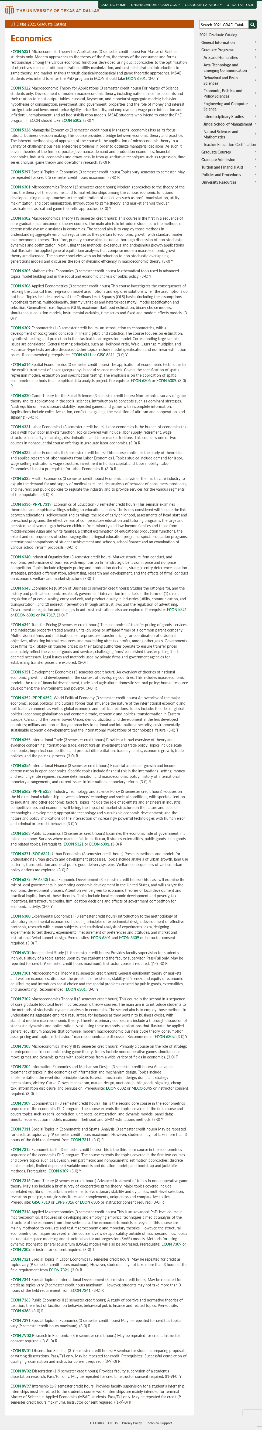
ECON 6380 (20, 916)
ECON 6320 (20, 395)
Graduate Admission (218, 159)
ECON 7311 (20, 1129)
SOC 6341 (41, 853)
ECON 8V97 (21, 1386)
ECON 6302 (71, 120)
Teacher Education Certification (230, 144)
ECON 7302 (20, 998)
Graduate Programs (217, 49)
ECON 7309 (20, 1103)
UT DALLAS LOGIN (241, 4)
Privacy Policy (132, 1423)
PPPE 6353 (42, 791)
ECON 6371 (20, 853)
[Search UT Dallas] (228, 24)
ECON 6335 (20, 478)
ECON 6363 (20, 833)
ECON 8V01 (21, 1350)
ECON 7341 (20, 1279)
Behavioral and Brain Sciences (221, 80)
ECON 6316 (20, 364)
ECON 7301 (20, 973)
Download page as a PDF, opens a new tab (170, 24)
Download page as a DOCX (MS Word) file (176, 24)
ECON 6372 (20, 879)
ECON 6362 (20, 791)
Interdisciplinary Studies (224, 116)
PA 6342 (40, 879)
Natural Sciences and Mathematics (221, 134)
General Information (218, 42)
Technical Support (159, 1423)
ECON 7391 (20, 1320)
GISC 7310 (41, 1202)
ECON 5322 (20, 88)
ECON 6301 (136, 78)
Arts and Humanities (221, 57)
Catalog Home (113, 4)
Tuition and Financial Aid (222, 167)
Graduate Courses (216, 152)
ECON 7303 (20, 1046)
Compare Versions (189, 24)
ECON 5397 (20, 171)
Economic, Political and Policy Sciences (223, 93)
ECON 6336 (20, 504)
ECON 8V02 (21, 1371)
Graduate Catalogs (204, 4)
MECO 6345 (142, 1088)
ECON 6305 (20, 270)
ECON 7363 (20, 1300)
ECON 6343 (20, 588)
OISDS (113, 1423)
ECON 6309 (20, 327)
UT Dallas (97, 1423)
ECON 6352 (20, 697)
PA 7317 (48, 615)
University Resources (218, 182)
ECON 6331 (20, 426)
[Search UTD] (253, 24)
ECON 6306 (20, 285)
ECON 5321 (20, 51)
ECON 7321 (20, 1259)
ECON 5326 (20, 130)
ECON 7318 (20, 1211)
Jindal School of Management (228, 124)
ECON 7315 (20, 1149)
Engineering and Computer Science (226, 106)
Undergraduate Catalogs (155, 4)
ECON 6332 (20, 452)
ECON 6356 (20, 765)
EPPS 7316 (65, 1202)
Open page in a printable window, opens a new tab (182, 24)
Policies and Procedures (221, 174)
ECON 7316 (20, 1180)
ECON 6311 (81, 354)
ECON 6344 (20, 624)
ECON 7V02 (21, 1335)
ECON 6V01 (21, 952)
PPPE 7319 (42, 504)
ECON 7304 (20, 1066)
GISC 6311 (106, 354)
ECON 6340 (20, 556)
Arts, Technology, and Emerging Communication (225, 67)
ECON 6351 (20, 672)
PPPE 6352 (42, 697)
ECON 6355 (20, 739)
